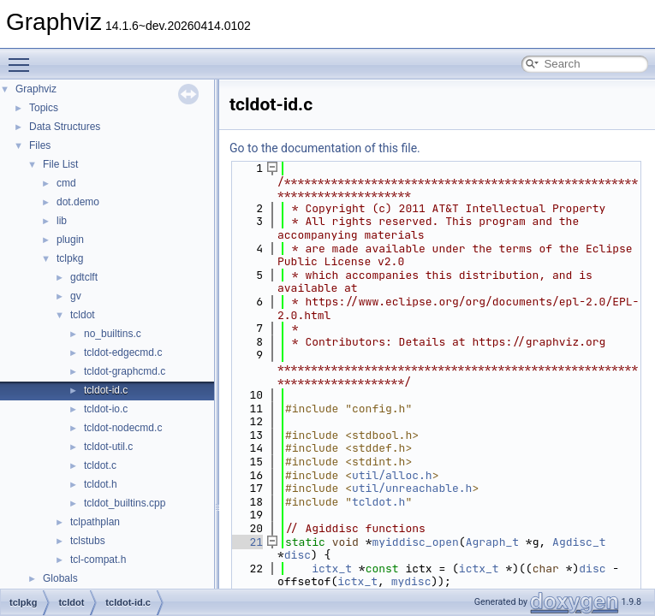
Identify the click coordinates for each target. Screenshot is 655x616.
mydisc (411, 581)
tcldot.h (100, 484)
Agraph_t (492, 542)
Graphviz (36, 89)
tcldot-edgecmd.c (123, 352)
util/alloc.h (392, 475)
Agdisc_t (578, 542)
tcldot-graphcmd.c (124, 371)
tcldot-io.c (106, 409)
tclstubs (87, 541)
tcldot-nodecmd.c (123, 428)
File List (60, 164)
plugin (70, 240)
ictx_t (332, 568)
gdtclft (84, 277)
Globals (60, 578)
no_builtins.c (112, 334)
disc (297, 555)
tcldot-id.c (106, 390)
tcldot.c (100, 465)
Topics (43, 108)
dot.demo (78, 202)
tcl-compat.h (98, 560)
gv (75, 296)
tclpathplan (95, 522)
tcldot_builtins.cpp (124, 503)
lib (62, 221)
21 (246, 542)
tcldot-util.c (108, 447)
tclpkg (70, 258)
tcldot (82, 315)
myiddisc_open (415, 542)
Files (40, 145)
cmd (66, 183)
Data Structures (64, 127)
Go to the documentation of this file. (324, 148)
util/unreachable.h (412, 488)
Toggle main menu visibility (23, 57)
